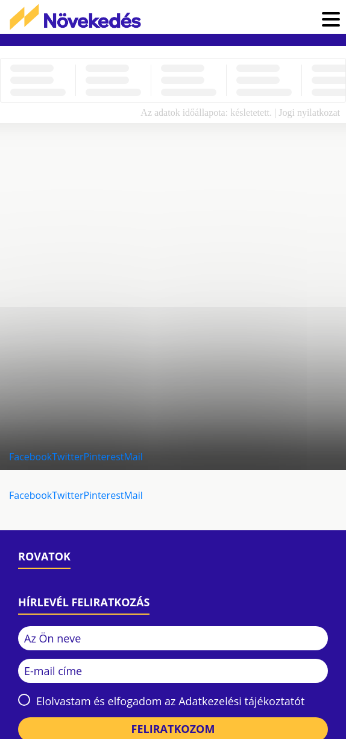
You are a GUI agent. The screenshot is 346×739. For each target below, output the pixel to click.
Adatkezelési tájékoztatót (241, 701)
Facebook (30, 456)
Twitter (67, 456)
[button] (331, 21)
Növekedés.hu (75, 17)
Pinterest (103, 456)
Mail (133, 456)
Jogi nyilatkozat (309, 112)
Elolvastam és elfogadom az (170, 701)
